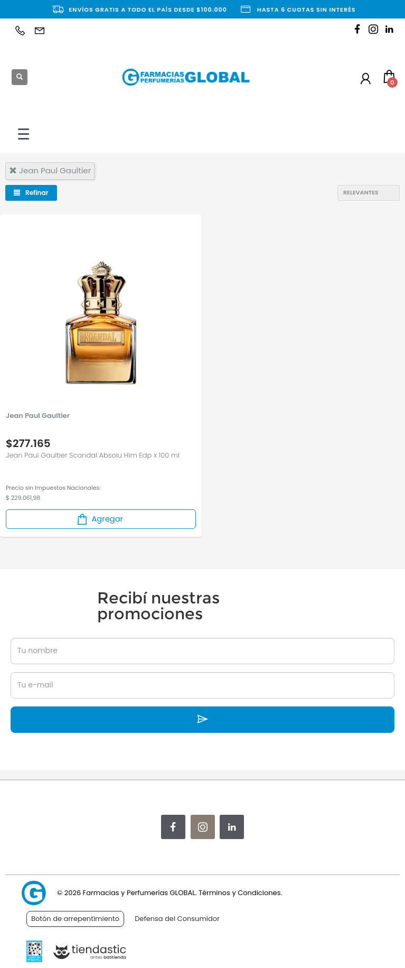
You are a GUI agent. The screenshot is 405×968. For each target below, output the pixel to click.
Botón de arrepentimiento (75, 919)
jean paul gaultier (50, 170)
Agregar (99, 519)
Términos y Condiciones (239, 893)
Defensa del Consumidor (177, 919)
